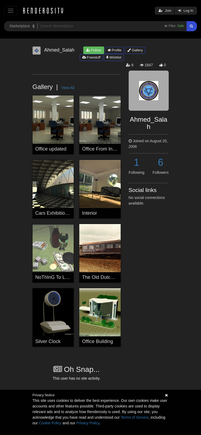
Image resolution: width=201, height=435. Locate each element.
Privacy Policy (87, 423)
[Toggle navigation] (10, 10)
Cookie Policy (50, 423)
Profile (114, 50)
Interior (89, 213)
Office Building (97, 341)
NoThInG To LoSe (54, 277)
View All (67, 88)
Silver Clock (48, 341)
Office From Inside (101, 149)
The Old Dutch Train (103, 277)
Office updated (50, 149)
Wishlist (113, 57)
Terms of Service (134, 417)
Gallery (135, 50)
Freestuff (91, 57)
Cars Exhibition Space (58, 213)
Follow (93, 50)
